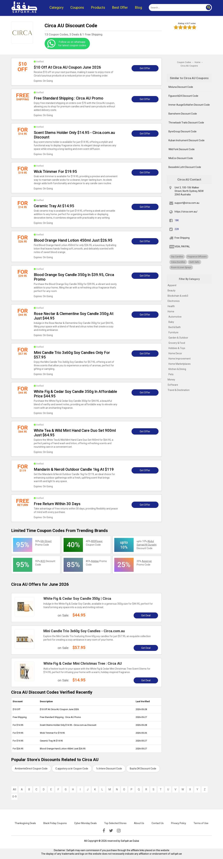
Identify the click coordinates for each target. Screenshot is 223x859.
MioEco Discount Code (180, 158)
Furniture (173, 332)
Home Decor (175, 353)
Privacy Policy (178, 823)
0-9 (14, 796)
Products (98, 7)
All (14, 789)
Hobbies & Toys (176, 348)
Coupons (77, 7)
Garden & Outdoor (178, 337)
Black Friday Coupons (55, 823)
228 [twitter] (177, 229)
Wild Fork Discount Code (181, 149)
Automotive (175, 316)
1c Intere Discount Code (109, 768)
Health (171, 306)
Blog (138, 7)
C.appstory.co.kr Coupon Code (71, 768)
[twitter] (111, 830)
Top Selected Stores (115, 823)
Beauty (171, 290)
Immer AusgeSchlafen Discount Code (189, 104)
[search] (176, 7)
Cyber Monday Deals (85, 823)
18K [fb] (177, 220)
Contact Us (158, 823)
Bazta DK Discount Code (143, 768)
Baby (171, 322)
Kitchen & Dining (177, 369)
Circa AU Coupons (189, 66)
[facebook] (104, 830)
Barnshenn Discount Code (182, 113)
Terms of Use (201, 823)
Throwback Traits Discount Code (186, 122)
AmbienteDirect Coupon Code (31, 768)
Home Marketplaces (179, 363)
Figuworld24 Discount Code (183, 95)
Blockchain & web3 (178, 295)
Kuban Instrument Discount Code (186, 140)
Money (171, 379)
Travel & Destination (179, 390)
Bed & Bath (174, 327)
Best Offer (120, 7)
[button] (208, 7)
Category (56, 7)
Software (173, 384)
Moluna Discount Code (180, 87)
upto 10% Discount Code (146, 545)
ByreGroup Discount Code (182, 131)
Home (171, 311)
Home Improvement (179, 358)
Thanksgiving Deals (25, 823)
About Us (139, 823)
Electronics (174, 301)
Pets (171, 374)
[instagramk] (118, 830)
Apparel (172, 285)
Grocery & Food (176, 343)
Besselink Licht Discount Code (184, 167)
